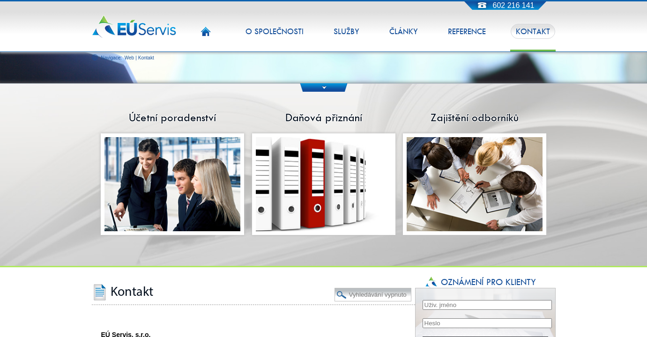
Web (129, 57)
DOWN (323, 87)
